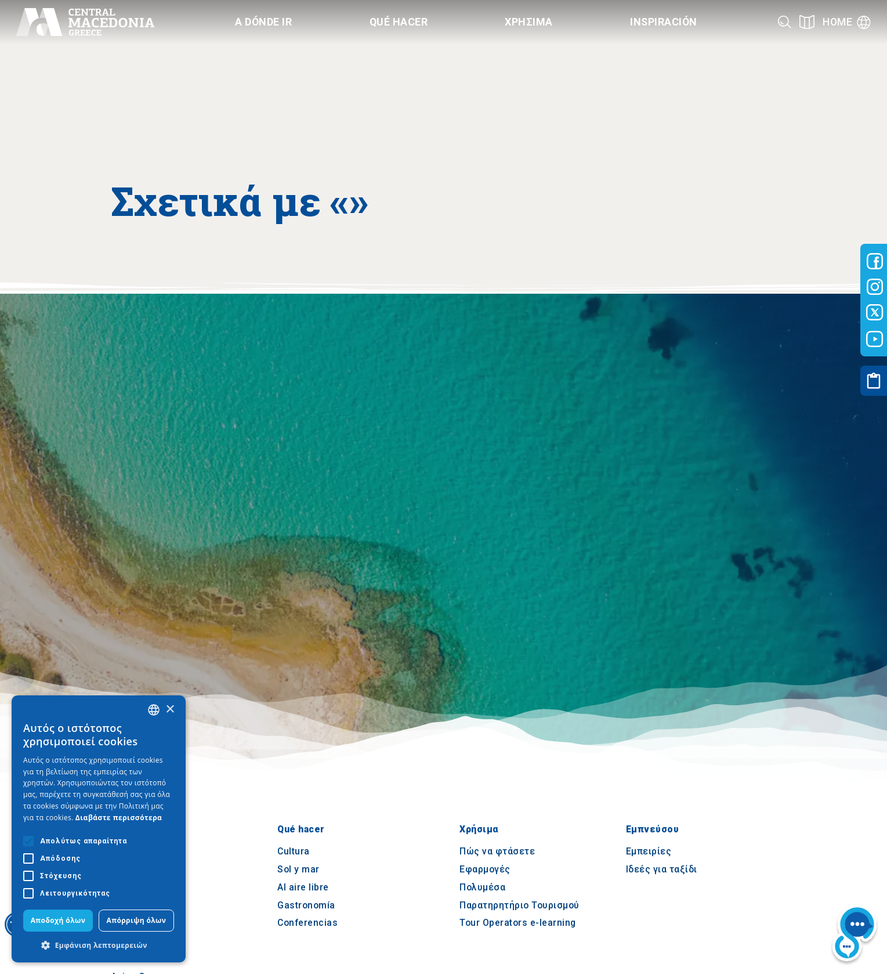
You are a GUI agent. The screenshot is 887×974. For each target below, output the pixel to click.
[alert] (99, 828)
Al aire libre (303, 887)
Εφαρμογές (485, 869)
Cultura (293, 851)
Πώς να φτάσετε (497, 851)
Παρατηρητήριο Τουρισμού (519, 905)
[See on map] (806, 22)
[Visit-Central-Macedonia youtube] (875, 339)
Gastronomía (306, 905)
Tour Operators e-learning (517, 923)
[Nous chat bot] (854, 935)
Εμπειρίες (649, 851)
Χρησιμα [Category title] (529, 22)
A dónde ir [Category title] (263, 22)
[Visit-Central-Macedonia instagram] (875, 286)
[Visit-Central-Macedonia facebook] (875, 261)
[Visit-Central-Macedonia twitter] (875, 313)
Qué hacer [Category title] (399, 22)
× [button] (169, 709)
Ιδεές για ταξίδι (661, 869)
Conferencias (307, 923)
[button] (98, 945)
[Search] (784, 21)
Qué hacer (301, 829)
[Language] (847, 22)
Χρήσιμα (478, 829)
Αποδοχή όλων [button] (58, 920)
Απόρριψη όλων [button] (136, 920)
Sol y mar (298, 869)
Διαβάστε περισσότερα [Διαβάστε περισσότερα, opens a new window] (118, 818)
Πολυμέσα (482, 887)
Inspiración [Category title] (663, 22)
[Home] (85, 22)
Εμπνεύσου (652, 829)
